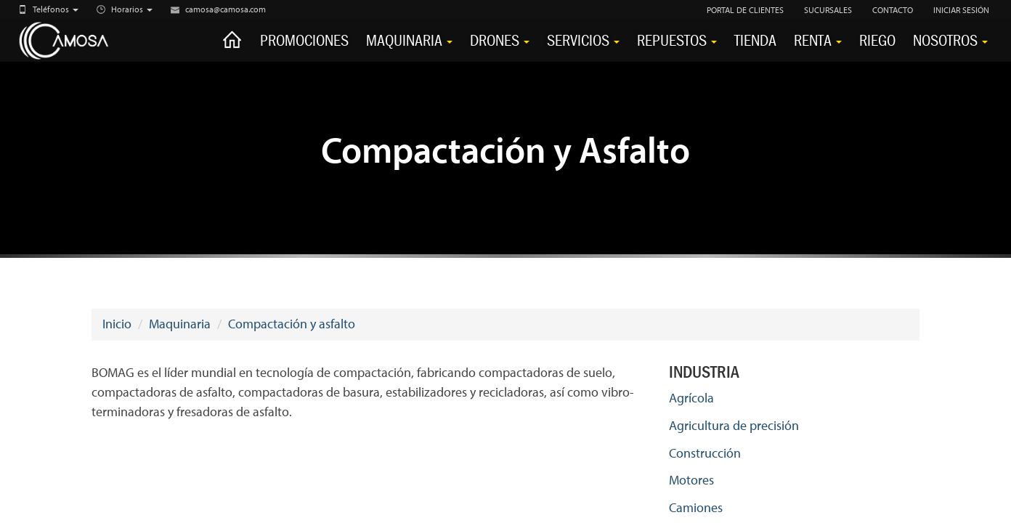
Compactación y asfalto (291, 323)
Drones (499, 40)
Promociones (304, 40)
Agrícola (691, 397)
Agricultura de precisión (734, 425)
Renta (818, 40)
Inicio (116, 323)
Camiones (696, 507)
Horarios (132, 9)
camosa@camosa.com (225, 9)
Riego (877, 40)
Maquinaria (409, 40)
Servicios (583, 40)
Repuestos (677, 40)
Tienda (755, 40)
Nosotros (950, 40)
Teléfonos (55, 9)
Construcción (705, 453)
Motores (691, 479)
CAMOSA (80, 41)
